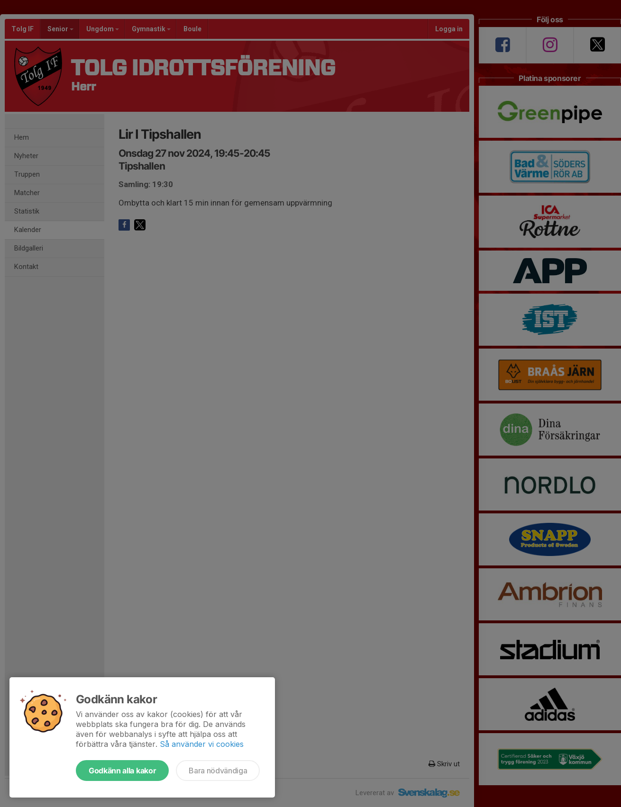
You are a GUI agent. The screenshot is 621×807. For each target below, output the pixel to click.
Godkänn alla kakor (122, 770)
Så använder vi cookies (202, 744)
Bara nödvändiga (218, 770)
